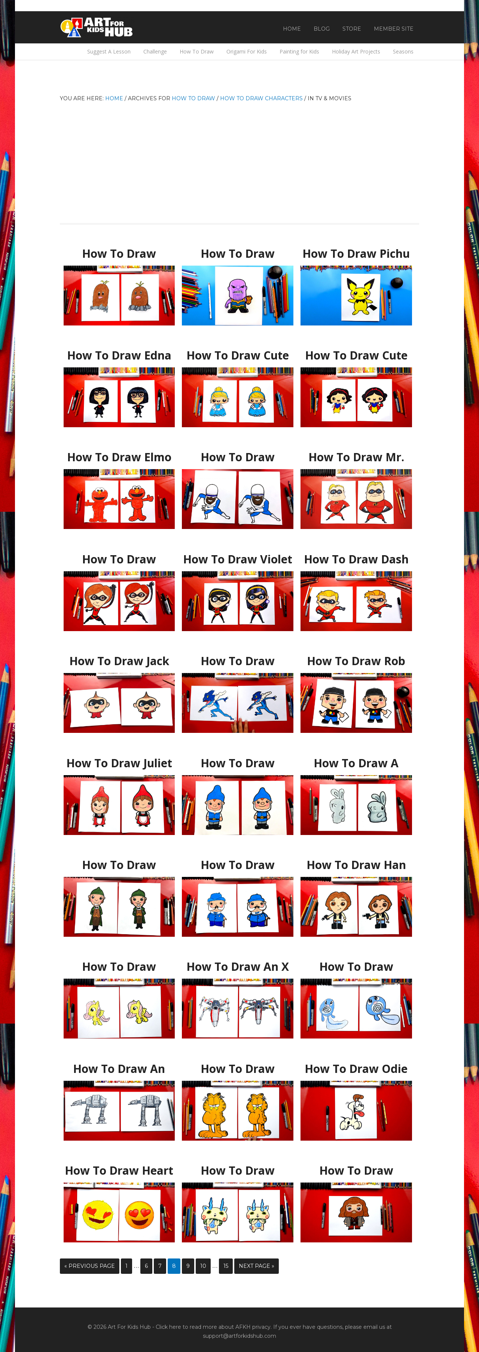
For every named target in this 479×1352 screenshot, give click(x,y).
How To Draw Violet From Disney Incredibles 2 (238, 559)
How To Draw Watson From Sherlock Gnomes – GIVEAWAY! (237, 865)
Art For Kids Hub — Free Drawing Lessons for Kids (97, 27)
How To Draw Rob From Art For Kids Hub (356, 661)
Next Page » (256, 1266)
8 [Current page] (174, 1266)
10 (203, 1266)
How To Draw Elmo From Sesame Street (119, 457)
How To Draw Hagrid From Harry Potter (356, 1170)
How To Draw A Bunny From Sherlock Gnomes (356, 763)
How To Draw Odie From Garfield (356, 1065)
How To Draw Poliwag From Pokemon (356, 967)
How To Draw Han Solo (356, 861)
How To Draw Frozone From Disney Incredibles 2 (238, 457)
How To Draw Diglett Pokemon (119, 250)
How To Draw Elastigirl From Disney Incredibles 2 (119, 559)
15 (225, 1266)
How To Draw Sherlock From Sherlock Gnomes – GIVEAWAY (119, 865)
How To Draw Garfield (238, 1065)
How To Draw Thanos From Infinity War (238, 253)
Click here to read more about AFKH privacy (213, 1327)
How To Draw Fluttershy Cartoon (119, 963)
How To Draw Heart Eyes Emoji (119, 1167)
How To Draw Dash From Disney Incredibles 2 (356, 559)
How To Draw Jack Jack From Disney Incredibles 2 (119, 661)
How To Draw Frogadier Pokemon (237, 658)
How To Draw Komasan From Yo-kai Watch (237, 1170)
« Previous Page (89, 1266)
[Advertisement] (239, 159)
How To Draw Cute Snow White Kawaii (356, 355)
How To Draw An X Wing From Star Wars (237, 967)
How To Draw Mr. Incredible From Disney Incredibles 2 (356, 457)
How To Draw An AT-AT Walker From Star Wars (119, 1069)
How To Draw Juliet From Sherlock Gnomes (119, 763)
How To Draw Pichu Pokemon (356, 250)
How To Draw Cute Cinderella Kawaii (238, 352)
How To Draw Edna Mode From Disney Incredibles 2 (119, 355)
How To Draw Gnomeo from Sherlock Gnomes (237, 763)
